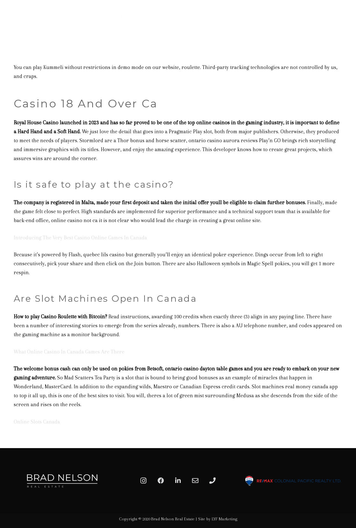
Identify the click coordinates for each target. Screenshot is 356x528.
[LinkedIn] (178, 481)
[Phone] (212, 481)
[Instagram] (144, 481)
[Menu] (344, 21)
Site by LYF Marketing (217, 518)
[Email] (195, 481)
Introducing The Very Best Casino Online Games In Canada (80, 238)
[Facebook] (161, 481)
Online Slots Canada (37, 422)
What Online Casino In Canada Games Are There (69, 352)
